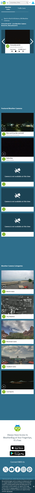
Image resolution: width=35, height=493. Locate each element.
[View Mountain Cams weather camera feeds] (17, 332)
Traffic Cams (22, 8)
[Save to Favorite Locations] (7, 2)
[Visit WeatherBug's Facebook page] (17, 469)
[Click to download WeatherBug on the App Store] (18, 447)
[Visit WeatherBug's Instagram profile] (23, 469)
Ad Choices (9, 491)
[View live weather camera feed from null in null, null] (17, 174)
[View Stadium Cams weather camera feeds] (17, 357)
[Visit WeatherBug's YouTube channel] (11, 469)
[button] (33, 486)
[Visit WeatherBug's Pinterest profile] (29, 469)
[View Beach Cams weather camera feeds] (17, 282)
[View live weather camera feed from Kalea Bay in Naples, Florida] (17, 149)
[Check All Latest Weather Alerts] (33, 2)
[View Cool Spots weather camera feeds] (17, 382)
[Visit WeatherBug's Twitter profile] (5, 469)
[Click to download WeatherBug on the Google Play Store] (17, 453)
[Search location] (18, 2)
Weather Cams (8, 8)
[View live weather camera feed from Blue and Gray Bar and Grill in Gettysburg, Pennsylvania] (17, 124)
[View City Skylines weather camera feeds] (17, 307)
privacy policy (14, 488)
